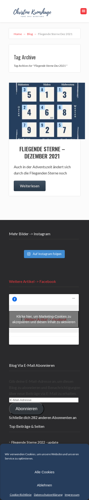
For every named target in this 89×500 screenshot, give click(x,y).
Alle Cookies (44, 472)
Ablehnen (44, 485)
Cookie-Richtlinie (21, 494)
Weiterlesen (29, 186)
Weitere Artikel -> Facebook (32, 281)
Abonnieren (26, 408)
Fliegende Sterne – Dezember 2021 (42, 152)
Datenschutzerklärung (48, 494)
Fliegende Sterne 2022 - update (34, 442)
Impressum (72, 494)
